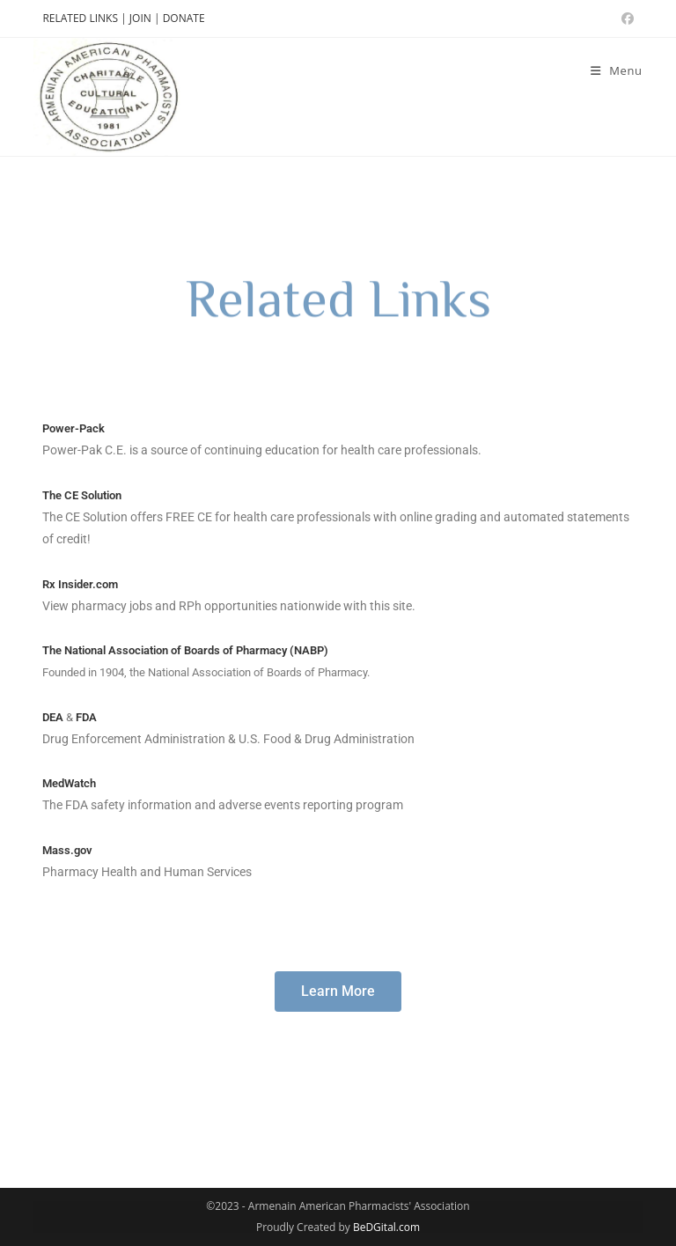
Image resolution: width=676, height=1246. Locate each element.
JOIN (141, 18)
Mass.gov (67, 850)
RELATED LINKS (80, 18)
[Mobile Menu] (617, 70)
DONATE (184, 18)
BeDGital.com (386, 1227)
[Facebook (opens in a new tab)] (625, 18)
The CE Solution (81, 495)
